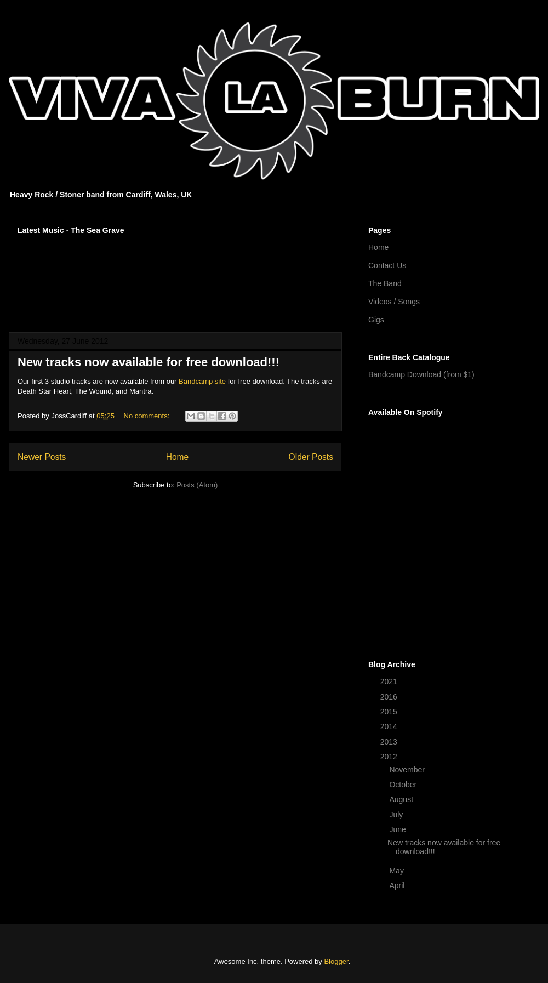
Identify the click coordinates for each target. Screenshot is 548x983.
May (397, 870)
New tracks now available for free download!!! (148, 362)
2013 (389, 741)
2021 (389, 681)
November (407, 769)
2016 (389, 696)
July (397, 814)
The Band (385, 283)
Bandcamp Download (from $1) (421, 374)
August (402, 799)
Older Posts (311, 457)
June (398, 829)
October (404, 784)
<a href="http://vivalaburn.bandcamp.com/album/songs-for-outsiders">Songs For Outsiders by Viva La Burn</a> (175, 276)
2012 (389, 756)
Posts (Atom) (197, 485)
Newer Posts (42, 457)
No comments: (148, 416)
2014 (389, 726)
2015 (389, 711)
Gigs (376, 319)
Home (177, 457)
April (398, 885)
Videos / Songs (394, 301)
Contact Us (387, 265)
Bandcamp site (202, 381)
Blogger (336, 961)
